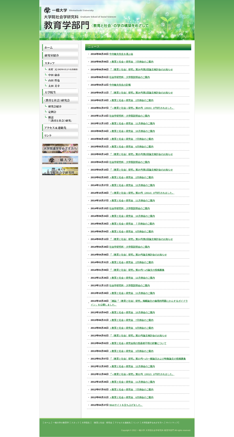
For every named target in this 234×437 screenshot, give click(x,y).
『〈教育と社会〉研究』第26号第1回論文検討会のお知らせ (141, 92)
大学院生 (60, 93)
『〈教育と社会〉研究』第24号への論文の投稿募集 (136, 270)
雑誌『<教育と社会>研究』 (60, 119)
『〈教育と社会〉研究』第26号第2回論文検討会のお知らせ (141, 69)
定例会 (60, 112)
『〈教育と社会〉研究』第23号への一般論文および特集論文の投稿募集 (147, 358)
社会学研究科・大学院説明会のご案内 (129, 77)
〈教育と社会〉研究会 (60, 100)
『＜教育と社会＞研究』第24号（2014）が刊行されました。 (141, 193)
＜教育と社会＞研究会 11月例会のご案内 (132, 123)
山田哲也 (60, 80)
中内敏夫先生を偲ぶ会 (121, 54)
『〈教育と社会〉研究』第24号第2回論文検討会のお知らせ (141, 239)
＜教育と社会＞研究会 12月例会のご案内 (132, 185)
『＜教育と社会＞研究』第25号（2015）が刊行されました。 (141, 108)
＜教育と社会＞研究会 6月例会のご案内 (131, 146)
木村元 (60, 69)
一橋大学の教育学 (60, 56)
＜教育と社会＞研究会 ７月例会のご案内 (131, 223)
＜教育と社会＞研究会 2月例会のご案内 (131, 100)
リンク (60, 136)
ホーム (60, 48)
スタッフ (60, 63)
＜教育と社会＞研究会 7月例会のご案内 (131, 61)
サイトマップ (172, 423)
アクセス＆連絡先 (60, 128)
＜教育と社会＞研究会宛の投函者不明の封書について (137, 343)
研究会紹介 (60, 106)
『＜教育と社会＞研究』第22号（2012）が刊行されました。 (141, 374)
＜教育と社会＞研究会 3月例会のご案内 (131, 351)
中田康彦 (60, 75)
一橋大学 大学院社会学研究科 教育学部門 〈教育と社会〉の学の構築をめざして (117, 22)
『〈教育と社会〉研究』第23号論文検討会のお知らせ (138, 335)
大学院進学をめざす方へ (152, 423)
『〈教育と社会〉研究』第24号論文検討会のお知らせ (138, 254)
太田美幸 (60, 86)
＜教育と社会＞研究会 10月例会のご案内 (132, 131)
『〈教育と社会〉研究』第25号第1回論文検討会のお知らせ (141, 169)
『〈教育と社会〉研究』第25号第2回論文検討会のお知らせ (141, 154)
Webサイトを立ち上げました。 (126, 405)
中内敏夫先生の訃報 (120, 84)
